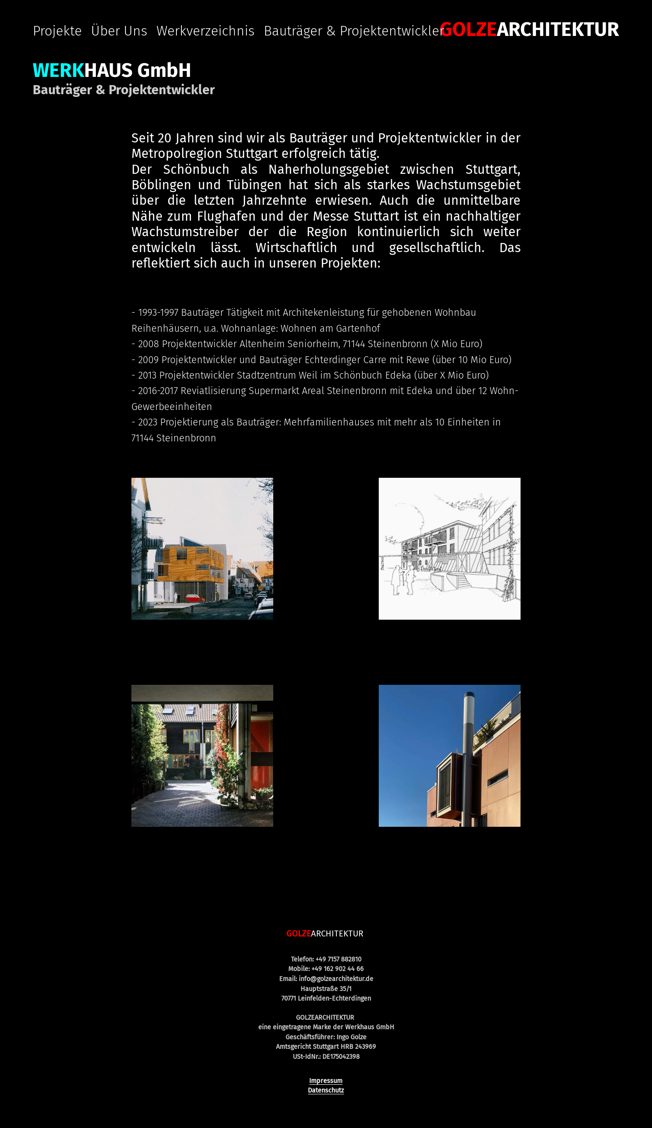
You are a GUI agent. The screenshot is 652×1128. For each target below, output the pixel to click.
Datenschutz (326, 1090)
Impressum (325, 1081)
